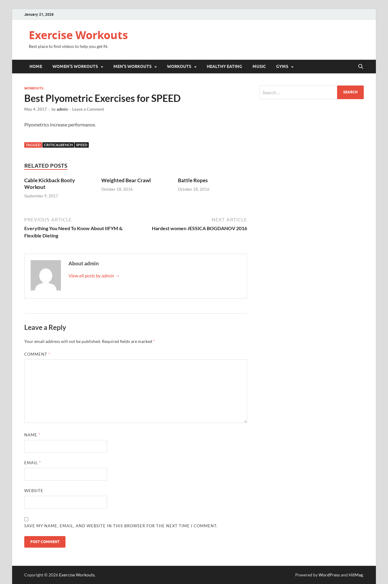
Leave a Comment (88, 109)
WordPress (329, 574)
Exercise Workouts (78, 35)
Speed (81, 145)
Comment (37, 354)
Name (32, 434)
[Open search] (360, 67)
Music (259, 66)
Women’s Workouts (75, 66)
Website (33, 490)
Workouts (179, 66)
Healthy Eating (224, 66)
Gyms (282, 66)
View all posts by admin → (94, 275)
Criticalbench (58, 145)
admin (62, 109)
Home (35, 66)
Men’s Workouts (132, 66)
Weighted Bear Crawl (126, 180)
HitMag (356, 574)
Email (32, 462)
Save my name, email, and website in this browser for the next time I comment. (121, 525)
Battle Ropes (193, 180)
